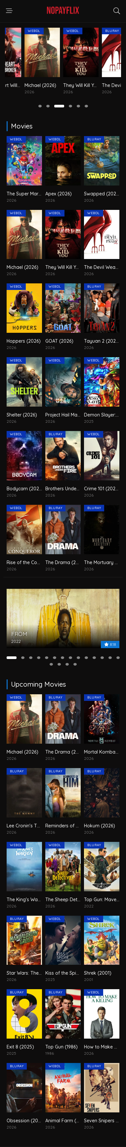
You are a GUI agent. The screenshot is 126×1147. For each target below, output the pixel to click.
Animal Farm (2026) (67, 1121)
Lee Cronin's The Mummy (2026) (42, 826)
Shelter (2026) (22, 415)
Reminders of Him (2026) (72, 826)
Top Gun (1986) (61, 1047)
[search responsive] (116, 11)
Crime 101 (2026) (102, 489)
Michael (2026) (61, 85)
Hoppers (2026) (24, 341)
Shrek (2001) (97, 973)
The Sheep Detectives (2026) (76, 900)
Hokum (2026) (99, 826)
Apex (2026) (58, 194)
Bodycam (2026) (25, 489)
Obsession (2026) (26, 1121)
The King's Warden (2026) (35, 900)
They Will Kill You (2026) (71, 267)
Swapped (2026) (102, 194)
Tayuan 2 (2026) (102, 341)
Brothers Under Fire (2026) (74, 489)
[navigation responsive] (9, 11)
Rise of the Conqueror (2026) (38, 562)
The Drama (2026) (65, 562)
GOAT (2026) (59, 341)
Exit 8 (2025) (20, 1047)
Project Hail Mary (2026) (71, 415)
